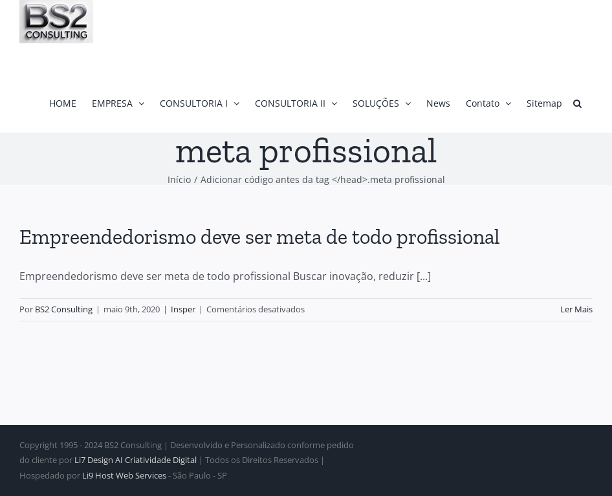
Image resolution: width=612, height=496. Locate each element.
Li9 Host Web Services (124, 475)
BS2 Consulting (64, 309)
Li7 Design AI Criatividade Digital (135, 460)
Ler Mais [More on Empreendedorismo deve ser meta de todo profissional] (576, 309)
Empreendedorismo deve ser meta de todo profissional (259, 236)
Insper (183, 309)
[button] (577, 103)
